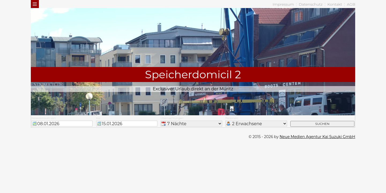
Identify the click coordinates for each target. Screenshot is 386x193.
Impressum (283, 4)
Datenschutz (311, 4)
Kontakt (334, 4)
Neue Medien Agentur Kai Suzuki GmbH (317, 136)
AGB (351, 4)
